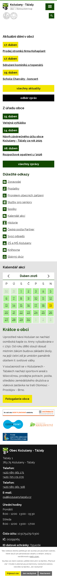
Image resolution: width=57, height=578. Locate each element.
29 (21, 319)
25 (43, 312)
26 (50, 312)
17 (36, 305)
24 (36, 312)
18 (43, 305)
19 (50, 305)
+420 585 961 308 (14, 486)
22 (21, 312)
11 (43, 298)
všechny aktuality (29, 88)
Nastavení (45, 573)
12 (50, 298)
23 (28, 312)
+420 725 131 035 (13, 476)
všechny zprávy (28, 164)
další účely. (34, 556)
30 (6, 291)
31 (14, 291)
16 (28, 305)
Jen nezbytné (29, 573)
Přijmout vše (13, 573)
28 (14, 319)
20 (6, 312)
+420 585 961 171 (13, 472)
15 (21, 305)
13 (6, 305)
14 (13, 305)
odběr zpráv (28, 98)
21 (14, 312)
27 (6, 319)
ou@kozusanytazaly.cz (17, 497)
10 (36, 298)
